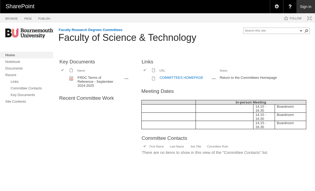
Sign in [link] (306, 7)
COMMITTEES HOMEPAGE (181, 78)
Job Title (195, 146)
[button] (306, 31)
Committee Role (217, 146)
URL (162, 70)
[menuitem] (276, 6)
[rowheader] (63, 81)
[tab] (11, 17)
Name (81, 70)
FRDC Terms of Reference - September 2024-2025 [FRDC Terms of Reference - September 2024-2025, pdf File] (95, 82)
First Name (157, 146)
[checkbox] (62, 70)
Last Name (177, 146)
